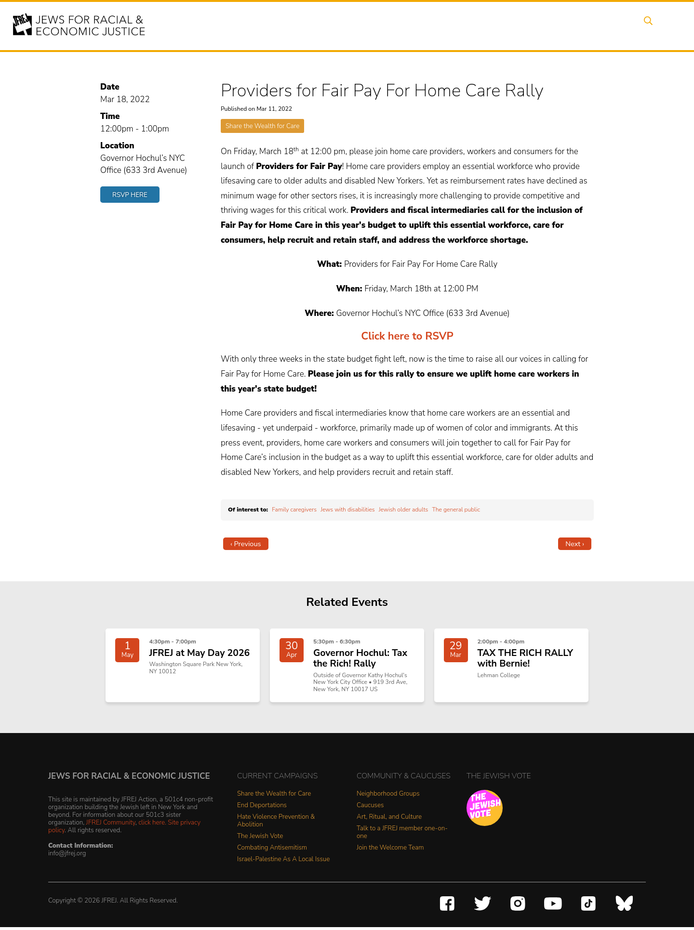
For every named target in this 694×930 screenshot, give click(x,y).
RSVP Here (129, 194)
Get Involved (522, 25)
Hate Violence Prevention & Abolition (276, 824)
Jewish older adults (403, 509)
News (475, 25)
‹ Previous (245, 544)
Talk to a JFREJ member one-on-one (402, 836)
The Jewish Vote (260, 840)
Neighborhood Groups (388, 797)
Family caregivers (294, 509)
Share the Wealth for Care (262, 126)
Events (337, 25)
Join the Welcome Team (390, 851)
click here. (152, 825)
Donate (572, 25)
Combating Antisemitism (272, 851)
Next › (574, 544)
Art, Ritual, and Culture (389, 820)
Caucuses (370, 809)
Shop (610, 25)
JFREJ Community (110, 825)
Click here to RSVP (407, 336)
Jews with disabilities (347, 509)
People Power (426, 25)
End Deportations (262, 809)
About (299, 25)
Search (646, 25)
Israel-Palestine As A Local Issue (283, 863)
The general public (456, 509)
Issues (375, 25)
